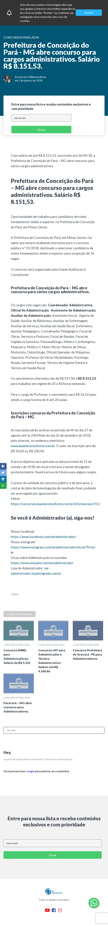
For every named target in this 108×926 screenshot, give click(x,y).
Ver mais (11, 730)
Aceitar (89, 12)
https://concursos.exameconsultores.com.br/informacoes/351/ (55, 504)
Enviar (41, 129)
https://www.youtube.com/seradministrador (42, 563)
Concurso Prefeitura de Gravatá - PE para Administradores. (87, 654)
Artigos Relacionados (19, 614)
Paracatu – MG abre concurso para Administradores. (17, 707)
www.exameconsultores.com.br (33, 446)
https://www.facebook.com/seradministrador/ (43, 537)
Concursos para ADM (16, 644)
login (31, 771)
